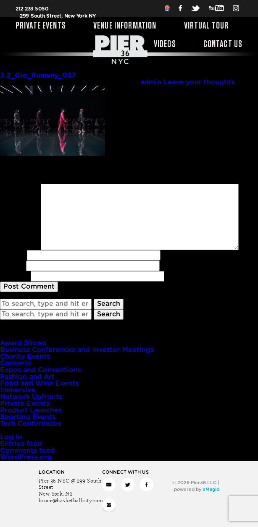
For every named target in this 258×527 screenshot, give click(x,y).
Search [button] (108, 303)
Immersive (17, 390)
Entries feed (21, 444)
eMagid (211, 489)
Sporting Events (27, 417)
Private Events (41, 26)
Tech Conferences (30, 423)
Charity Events (25, 356)
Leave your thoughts (198, 82)
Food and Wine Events (39, 383)
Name (12, 255)
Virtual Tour (206, 26)
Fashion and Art (27, 376)
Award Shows (23, 343)
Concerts (15, 363)
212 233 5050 (32, 8)
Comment (19, 187)
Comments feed (27, 450)
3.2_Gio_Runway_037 (38, 75)
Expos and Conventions (40, 370)
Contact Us (223, 44)
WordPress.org (26, 457)
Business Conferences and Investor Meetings (77, 350)
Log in (11, 437)
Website (14, 276)
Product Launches (31, 410)
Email (12, 265)
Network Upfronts (31, 397)
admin (150, 82)
